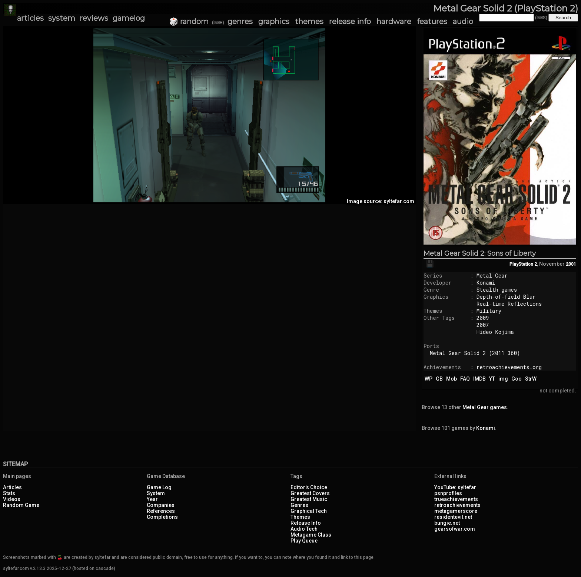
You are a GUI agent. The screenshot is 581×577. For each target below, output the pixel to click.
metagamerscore (455, 511)
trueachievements (456, 499)
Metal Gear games (484, 407)
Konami (486, 282)
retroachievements (457, 505)
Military (489, 310)
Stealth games (497, 289)
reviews (94, 18)
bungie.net (447, 523)
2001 (571, 264)
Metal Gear (492, 275)
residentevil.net (453, 517)
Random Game (21, 505)
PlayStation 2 (523, 264)
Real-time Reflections (509, 303)
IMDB (479, 379)
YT (492, 379)
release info (350, 21)
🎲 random (189, 21)
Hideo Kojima (495, 331)
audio (463, 21)
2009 (483, 317)
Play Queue (304, 541)
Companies (161, 505)
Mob (451, 379)
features (432, 21)
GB (439, 379)
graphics (273, 21)
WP (428, 379)
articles (30, 18)
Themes (300, 517)
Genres (299, 505)
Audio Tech (304, 529)
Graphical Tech (308, 511)
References (161, 511)
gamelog (129, 18)
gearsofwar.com (454, 529)
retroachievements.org (509, 367)
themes (309, 21)
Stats (9, 493)
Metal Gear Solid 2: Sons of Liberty (480, 253)
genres (240, 21)
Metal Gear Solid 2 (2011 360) (475, 353)
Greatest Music (308, 499)
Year (152, 499)
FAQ (465, 379)
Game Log (159, 487)
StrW (531, 379)
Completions (162, 517)
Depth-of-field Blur (506, 296)
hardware (393, 21)
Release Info (305, 523)
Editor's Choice (308, 487)
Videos (11, 499)
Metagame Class (310, 535)
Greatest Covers (310, 493)
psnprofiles (448, 493)
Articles (12, 487)
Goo (516, 379)
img (503, 379)
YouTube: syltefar (455, 487)
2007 (483, 324)
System (156, 493)
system (61, 18)
